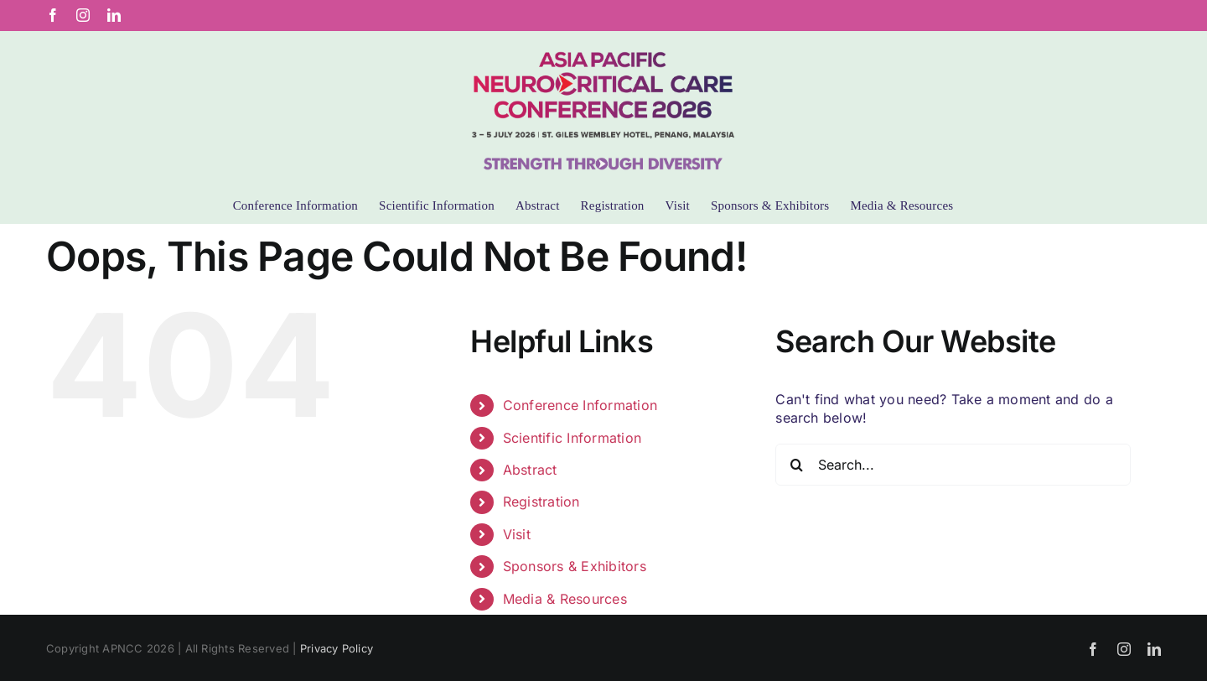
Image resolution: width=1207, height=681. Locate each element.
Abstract (530, 469)
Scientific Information (572, 437)
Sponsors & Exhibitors (574, 566)
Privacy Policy (336, 648)
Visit (517, 534)
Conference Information (580, 405)
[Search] (796, 465)
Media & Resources (565, 598)
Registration (541, 501)
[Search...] (952, 465)
